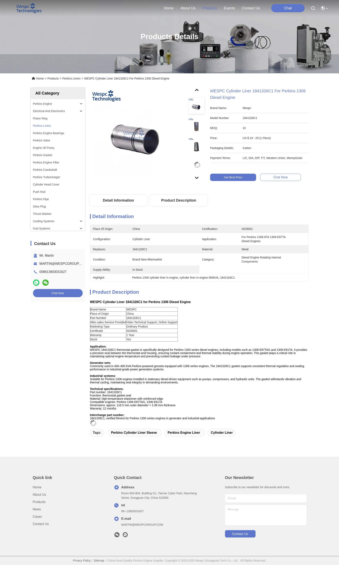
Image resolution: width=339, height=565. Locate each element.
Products (53, 78)
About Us (39, 494)
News (37, 509)
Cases (37, 516)
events (229, 8)
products (209, 8)
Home (168, 8)
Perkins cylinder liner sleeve (134, 432)
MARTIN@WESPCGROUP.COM (63, 263)
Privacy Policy (82, 560)
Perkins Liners (71, 78)
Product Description (178, 200)
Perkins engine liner (184, 432)
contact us (251, 8)
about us (187, 8)
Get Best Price (239, 177)
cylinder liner (222, 432)
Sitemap (99, 560)
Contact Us (41, 524)
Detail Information (118, 200)
